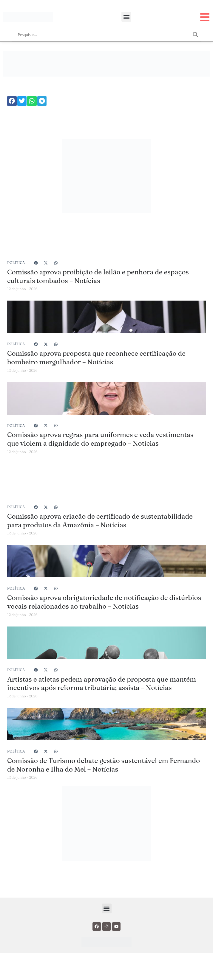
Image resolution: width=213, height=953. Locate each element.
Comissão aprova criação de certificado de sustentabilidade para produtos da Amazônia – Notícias (100, 520)
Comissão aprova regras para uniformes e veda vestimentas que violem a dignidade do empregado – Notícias (100, 438)
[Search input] (104, 34)
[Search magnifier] (195, 34)
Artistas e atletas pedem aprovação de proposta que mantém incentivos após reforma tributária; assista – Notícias (101, 683)
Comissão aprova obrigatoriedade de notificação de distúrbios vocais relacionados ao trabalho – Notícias (104, 601)
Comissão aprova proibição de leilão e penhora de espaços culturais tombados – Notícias (98, 276)
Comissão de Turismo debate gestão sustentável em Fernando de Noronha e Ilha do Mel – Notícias (103, 764)
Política (16, 262)
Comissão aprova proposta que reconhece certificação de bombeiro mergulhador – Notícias (96, 357)
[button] (126, 17)
